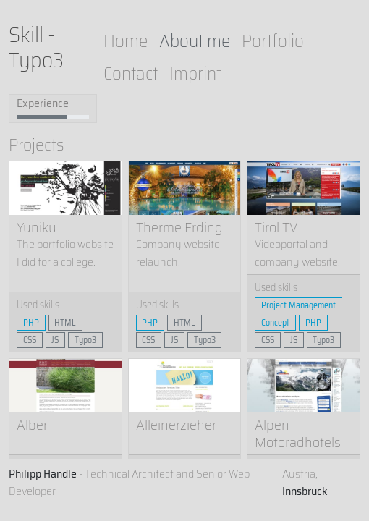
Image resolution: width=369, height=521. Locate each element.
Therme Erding (179, 227)
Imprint (195, 73)
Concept (275, 322)
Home (125, 41)
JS (55, 340)
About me (194, 41)
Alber (32, 424)
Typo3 (85, 340)
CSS (29, 340)
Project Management (298, 305)
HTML (65, 322)
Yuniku (36, 227)
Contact (130, 73)
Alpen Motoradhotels (298, 433)
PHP (31, 322)
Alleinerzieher (176, 424)
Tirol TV (276, 227)
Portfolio (273, 41)
